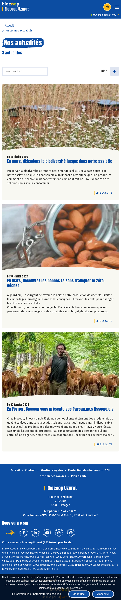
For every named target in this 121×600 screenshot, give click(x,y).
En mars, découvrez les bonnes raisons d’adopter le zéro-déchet (56, 283)
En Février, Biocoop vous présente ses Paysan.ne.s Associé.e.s (60, 409)
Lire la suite (105, 192)
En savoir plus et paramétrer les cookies (36, 594)
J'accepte (103, 594)
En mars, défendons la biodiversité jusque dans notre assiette (59, 161)
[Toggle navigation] (117, 8)
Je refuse (79, 594)
